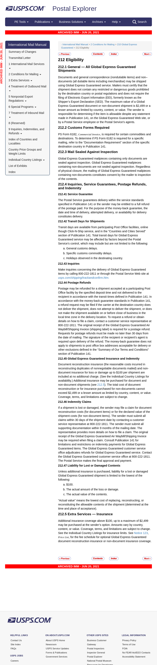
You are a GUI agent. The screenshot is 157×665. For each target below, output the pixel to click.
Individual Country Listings (27, 159)
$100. (69, 484)
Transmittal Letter (20, 57)
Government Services (56, 656)
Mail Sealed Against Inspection (93, 152)
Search (140, 22)
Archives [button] (99, 21)
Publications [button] (44, 21)
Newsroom (51, 644)
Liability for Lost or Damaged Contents (94, 465)
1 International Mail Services (26, 65)
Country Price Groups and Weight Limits (25, 151)
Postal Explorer (74, 8)
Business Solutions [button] (72, 21)
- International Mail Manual (74, 44)
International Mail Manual (27, 45)
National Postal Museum (99, 660)
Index (12, 172)
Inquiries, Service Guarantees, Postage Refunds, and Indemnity (102, 186)
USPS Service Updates (57, 648)
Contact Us (16, 640)
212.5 (100, 384)
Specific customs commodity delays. (89, 253)
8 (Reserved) (17, 123)
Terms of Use (129, 644)
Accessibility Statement (133, 656)
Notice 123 (141, 533)
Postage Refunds (79, 282)
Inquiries (74, 263)
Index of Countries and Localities (23, 141)
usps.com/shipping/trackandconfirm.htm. (83, 277)
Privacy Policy (129, 640)
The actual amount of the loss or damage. (92, 489)
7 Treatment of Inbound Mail (26, 114)
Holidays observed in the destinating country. (94, 258)
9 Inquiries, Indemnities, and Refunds (26, 131)
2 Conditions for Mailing (25, 74)
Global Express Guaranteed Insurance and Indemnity (103, 358)
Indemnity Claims (79, 401)
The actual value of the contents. (86, 494)
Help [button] (116, 21)
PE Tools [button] (21, 21)
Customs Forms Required (88, 128)
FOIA (125, 648)
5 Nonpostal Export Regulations (21, 98)
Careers (15, 660)
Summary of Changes (22, 51)
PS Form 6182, (68, 134)
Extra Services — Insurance (90, 514)
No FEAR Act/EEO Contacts (136, 652)
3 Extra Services (20, 80)
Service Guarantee (80, 194)
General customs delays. (82, 248)
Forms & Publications (56, 652)
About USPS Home (55, 640)
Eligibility (75, 59)
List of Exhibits (18, 165)
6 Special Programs (22, 106)
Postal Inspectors (95, 648)
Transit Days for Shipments (86, 221)
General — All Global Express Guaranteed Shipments (97, 69)
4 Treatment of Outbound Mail (27, 88)
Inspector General (96, 652)
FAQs (13, 648)
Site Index (16, 644)
